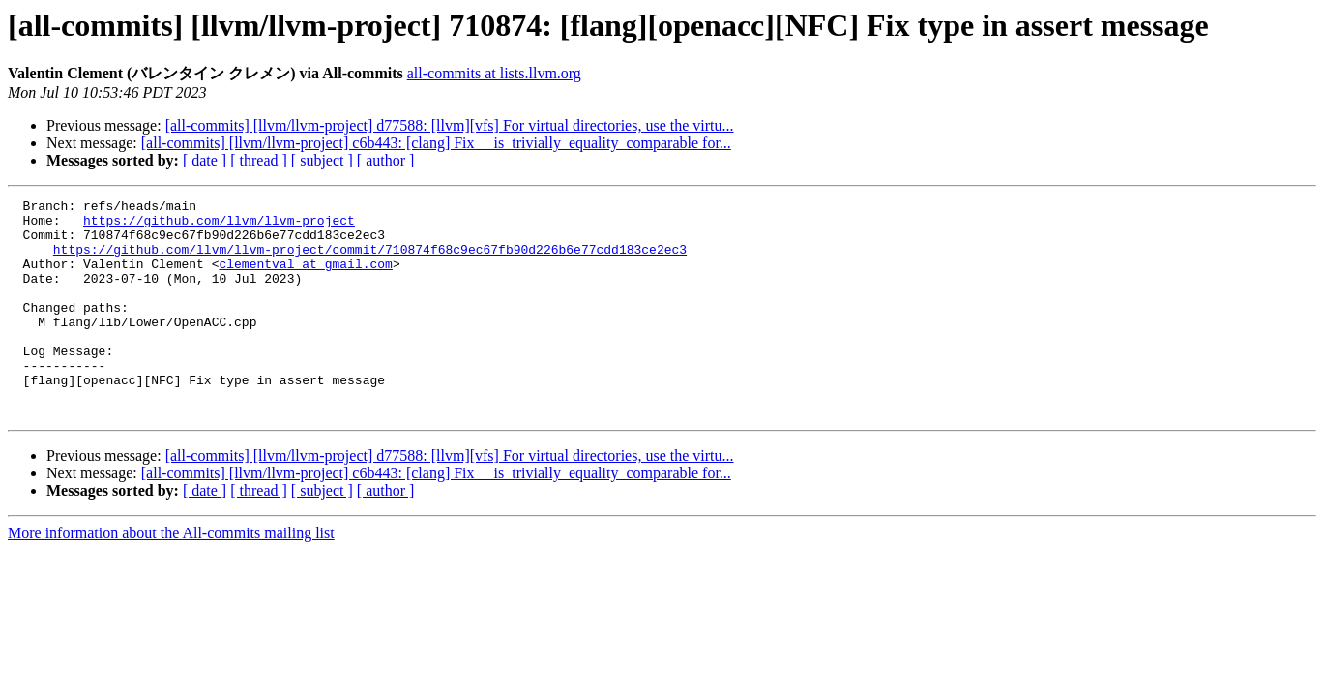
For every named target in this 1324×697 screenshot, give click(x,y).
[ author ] (386, 160)
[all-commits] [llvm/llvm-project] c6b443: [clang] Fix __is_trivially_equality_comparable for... (436, 143)
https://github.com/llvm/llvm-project (219, 225)
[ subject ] (322, 160)
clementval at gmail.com (305, 278)
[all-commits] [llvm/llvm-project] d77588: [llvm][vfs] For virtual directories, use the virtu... (449, 125)
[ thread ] (258, 160)
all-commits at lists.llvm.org (494, 73)
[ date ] (204, 160)
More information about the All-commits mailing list (171, 576)
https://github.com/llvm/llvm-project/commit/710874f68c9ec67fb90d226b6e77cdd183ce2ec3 (370, 260)
